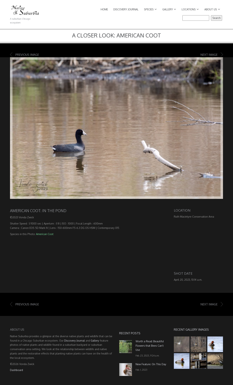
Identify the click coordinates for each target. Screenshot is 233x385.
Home (104, 9)
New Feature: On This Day (151, 364)
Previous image (27, 55)
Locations (190, 9)
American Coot (45, 234)
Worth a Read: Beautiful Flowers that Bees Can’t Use (150, 346)
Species (150, 9)
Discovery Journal (126, 9)
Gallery (169, 9)
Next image (209, 55)
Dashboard (16, 370)
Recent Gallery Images (191, 329)
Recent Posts (129, 333)
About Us (212, 9)
